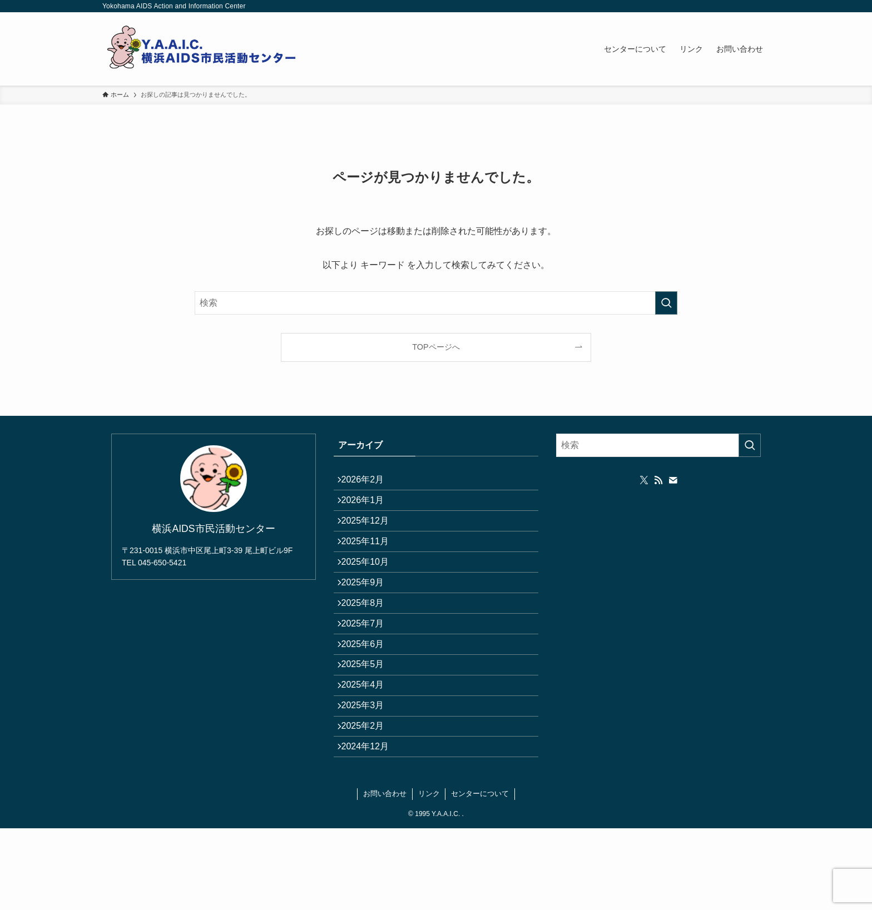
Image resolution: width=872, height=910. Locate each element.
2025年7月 (368, 667)
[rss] (658, 480)
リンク (429, 875)
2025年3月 (368, 772)
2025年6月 (368, 693)
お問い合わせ (385, 875)
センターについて (480, 875)
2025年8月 (368, 640)
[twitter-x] (644, 480)
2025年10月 (370, 588)
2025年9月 (368, 614)
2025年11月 (370, 561)
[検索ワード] (436, 303)
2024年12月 (370, 824)
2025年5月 (368, 719)
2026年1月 (368, 508)
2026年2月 (368, 482)
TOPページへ (435, 346)
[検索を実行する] (666, 303)
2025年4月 (368, 745)
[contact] (672, 480)
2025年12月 (370, 535)
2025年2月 (368, 798)
